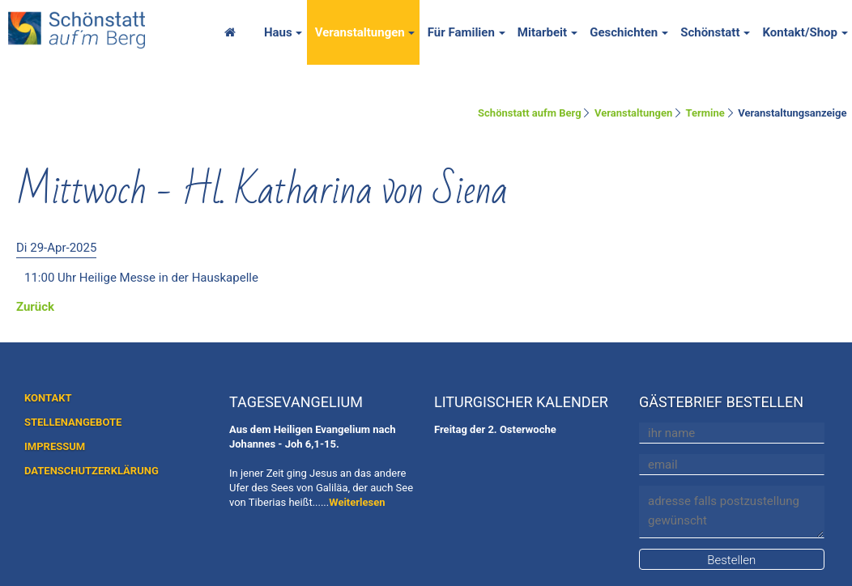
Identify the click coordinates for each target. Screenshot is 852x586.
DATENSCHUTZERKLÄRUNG (91, 471)
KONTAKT (47, 398)
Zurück (35, 306)
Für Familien (461, 32)
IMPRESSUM (54, 446)
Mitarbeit (542, 32)
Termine (705, 113)
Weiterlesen (357, 502)
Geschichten (624, 32)
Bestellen (731, 560)
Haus (278, 32)
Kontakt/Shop (799, 32)
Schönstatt (709, 32)
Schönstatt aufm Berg (529, 113)
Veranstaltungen (360, 32)
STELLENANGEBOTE (72, 422)
